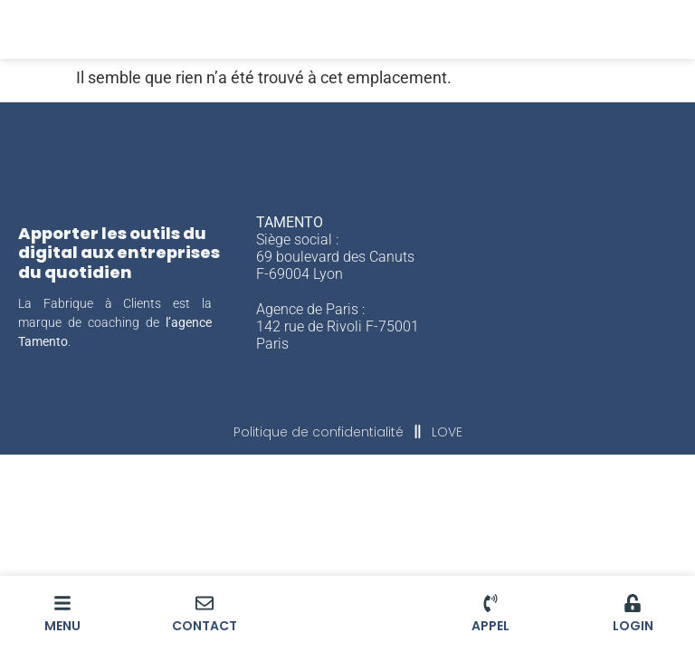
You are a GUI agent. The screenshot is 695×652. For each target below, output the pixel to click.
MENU (62, 626)
